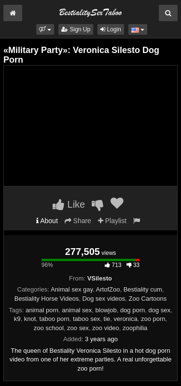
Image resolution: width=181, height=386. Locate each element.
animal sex (77, 310)
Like (69, 204)
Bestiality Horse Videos (46, 298)
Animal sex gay (72, 289)
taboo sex (86, 318)
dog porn (132, 310)
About (47, 221)
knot (30, 318)
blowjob (106, 310)
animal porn (42, 310)
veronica (126, 318)
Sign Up (75, 29)
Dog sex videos (103, 298)
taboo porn (55, 318)
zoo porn (153, 318)
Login (110, 29)
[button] (45, 29)
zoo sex (78, 328)
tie (107, 318)
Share (78, 221)
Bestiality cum (143, 289)
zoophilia (135, 328)
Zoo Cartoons (148, 298)
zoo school (49, 328)
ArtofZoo (108, 289)
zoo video (105, 328)
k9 (17, 318)
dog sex (159, 310)
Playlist (112, 221)
